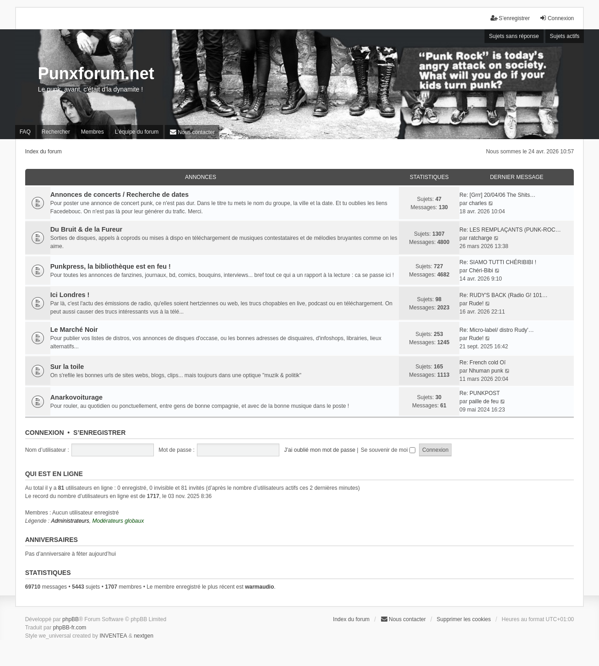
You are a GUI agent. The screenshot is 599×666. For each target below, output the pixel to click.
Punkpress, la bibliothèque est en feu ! (110, 266)
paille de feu (484, 401)
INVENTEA (113, 636)
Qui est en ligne (54, 473)
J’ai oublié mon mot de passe (319, 450)
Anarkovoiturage (76, 397)
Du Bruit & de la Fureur (86, 229)
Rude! (476, 303)
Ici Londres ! (70, 294)
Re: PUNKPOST (479, 393)
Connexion (44, 432)
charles (478, 203)
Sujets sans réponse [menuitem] (514, 36)
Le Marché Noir (74, 329)
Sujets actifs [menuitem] (565, 36)
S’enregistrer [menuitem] (510, 18)
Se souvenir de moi (388, 450)
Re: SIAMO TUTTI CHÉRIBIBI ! (497, 262)
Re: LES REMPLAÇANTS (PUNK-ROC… (510, 230)
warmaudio (259, 587)
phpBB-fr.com (70, 627)
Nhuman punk (486, 371)
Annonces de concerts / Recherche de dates (119, 194)
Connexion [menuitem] (556, 18)
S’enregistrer (99, 432)
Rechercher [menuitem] (56, 132)
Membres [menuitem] (92, 132)
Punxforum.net (96, 73)
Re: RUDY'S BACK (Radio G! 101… (503, 295)
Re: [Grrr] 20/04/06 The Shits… (497, 195)
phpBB (70, 619)
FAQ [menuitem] (25, 132)
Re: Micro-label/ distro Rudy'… (496, 330)
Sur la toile (67, 366)
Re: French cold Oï (482, 362)
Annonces (200, 177)
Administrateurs (70, 521)
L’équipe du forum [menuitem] (136, 132)
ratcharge (480, 238)
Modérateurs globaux (118, 521)
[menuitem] (192, 132)
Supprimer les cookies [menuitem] (464, 619)
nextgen (143, 636)
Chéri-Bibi (481, 270)
